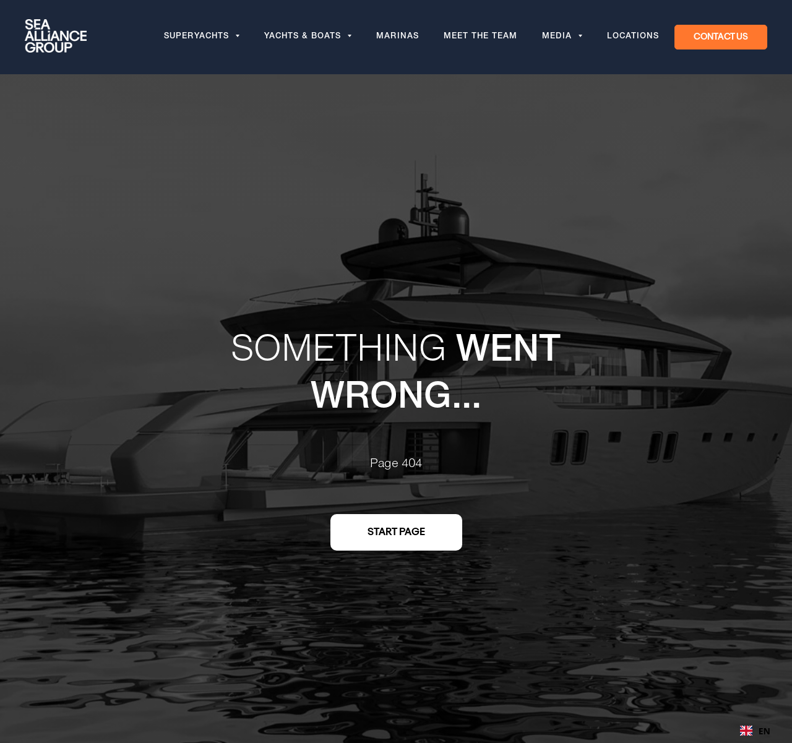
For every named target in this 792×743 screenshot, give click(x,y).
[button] (720, 37)
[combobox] (755, 730)
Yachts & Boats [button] (304, 37)
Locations (633, 37)
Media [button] (558, 37)
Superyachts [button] (198, 37)
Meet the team (480, 37)
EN (755, 731)
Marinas (397, 37)
